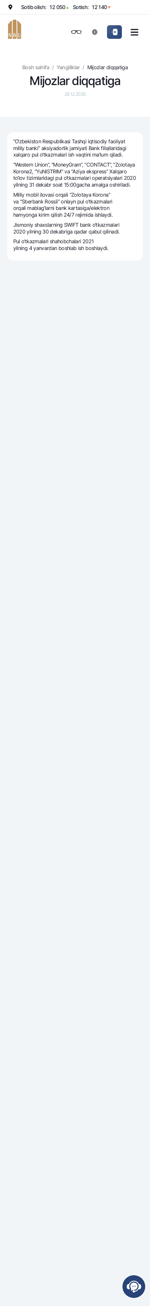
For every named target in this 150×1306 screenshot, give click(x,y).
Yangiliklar (68, 67)
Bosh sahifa (35, 67)
